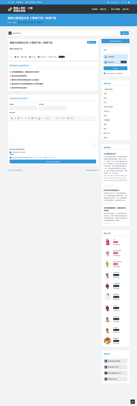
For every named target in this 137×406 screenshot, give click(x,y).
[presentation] (11, 118)
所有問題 (95, 9)
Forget (123, 62)
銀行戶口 (107, 133)
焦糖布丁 (116, 338)
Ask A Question (115, 41)
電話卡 (106, 137)
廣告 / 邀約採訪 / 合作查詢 (33, 2)
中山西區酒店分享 (110, 154)
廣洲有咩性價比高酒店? (18, 88)
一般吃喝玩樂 (108, 89)
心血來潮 (116, 283)
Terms (12, 154)
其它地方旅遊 (108, 107)
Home (9, 22)
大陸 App (107, 111)
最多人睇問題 (115, 9)
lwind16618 (117, 261)
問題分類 (104, 9)
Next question (92, 170)
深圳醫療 (107, 120)
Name (12, 104)
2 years (33, 57)
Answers (42, 57)
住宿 (14, 22)
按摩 (105, 115)
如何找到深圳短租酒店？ (19, 76)
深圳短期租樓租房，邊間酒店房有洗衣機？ (25, 72)
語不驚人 (116, 294)
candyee (116, 316)
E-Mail (41, 104)
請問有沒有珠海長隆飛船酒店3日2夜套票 (24, 80)
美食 (105, 124)
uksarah (116, 272)
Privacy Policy (51, 157)
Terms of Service (38, 157)
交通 (105, 94)
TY (114, 240)
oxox (115, 305)
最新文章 (126, 9)
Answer (13, 112)
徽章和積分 (19, 2)
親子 (105, 129)
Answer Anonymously (17, 149)
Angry (115, 327)
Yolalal (24, 57)
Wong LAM (117, 250)
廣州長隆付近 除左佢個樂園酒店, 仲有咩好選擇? (27, 84)
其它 (105, 102)
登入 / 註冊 (10, 2)
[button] (11, 118)
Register (120, 73)
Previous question (14, 170)
